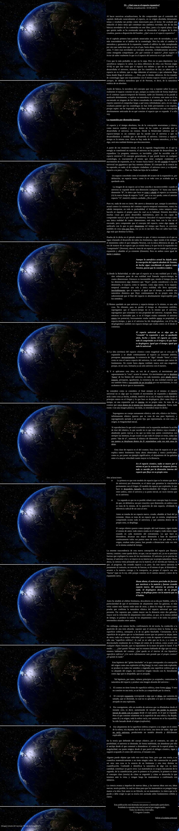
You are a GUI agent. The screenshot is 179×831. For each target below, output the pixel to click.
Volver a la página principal (166, 818)
